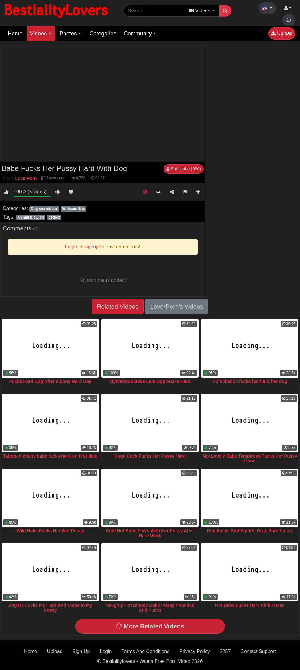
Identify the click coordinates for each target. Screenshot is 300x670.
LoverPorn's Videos (176, 306)
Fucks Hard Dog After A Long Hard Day (50, 381)
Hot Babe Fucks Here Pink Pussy (250, 605)
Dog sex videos (44, 209)
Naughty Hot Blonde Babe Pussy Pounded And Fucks (149, 608)
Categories (102, 33)
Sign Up (81, 651)
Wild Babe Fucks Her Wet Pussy (50, 530)
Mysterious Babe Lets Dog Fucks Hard (149, 381)
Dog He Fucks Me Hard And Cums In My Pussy (50, 608)
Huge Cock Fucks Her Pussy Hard (150, 456)
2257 (225, 651)
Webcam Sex (73, 209)
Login (106, 651)
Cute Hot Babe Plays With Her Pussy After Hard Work (150, 533)
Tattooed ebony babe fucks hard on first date (50, 456)
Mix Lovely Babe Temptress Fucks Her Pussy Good (249, 458)
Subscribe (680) (183, 168)
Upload (282, 33)
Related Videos (117, 306)
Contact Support (258, 651)
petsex (54, 217)
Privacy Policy (194, 651)
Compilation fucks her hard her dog (249, 381)
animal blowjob (30, 217)
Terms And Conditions (146, 651)
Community (140, 33)
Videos (41, 33)
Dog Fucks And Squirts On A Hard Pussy (250, 530)
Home (15, 33)
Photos (71, 33)
